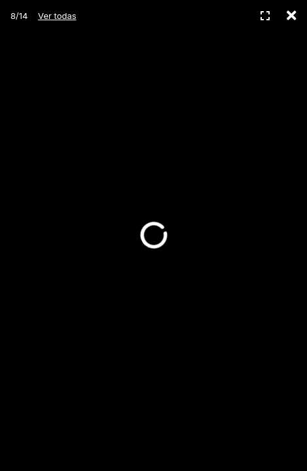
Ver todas (57, 15)
